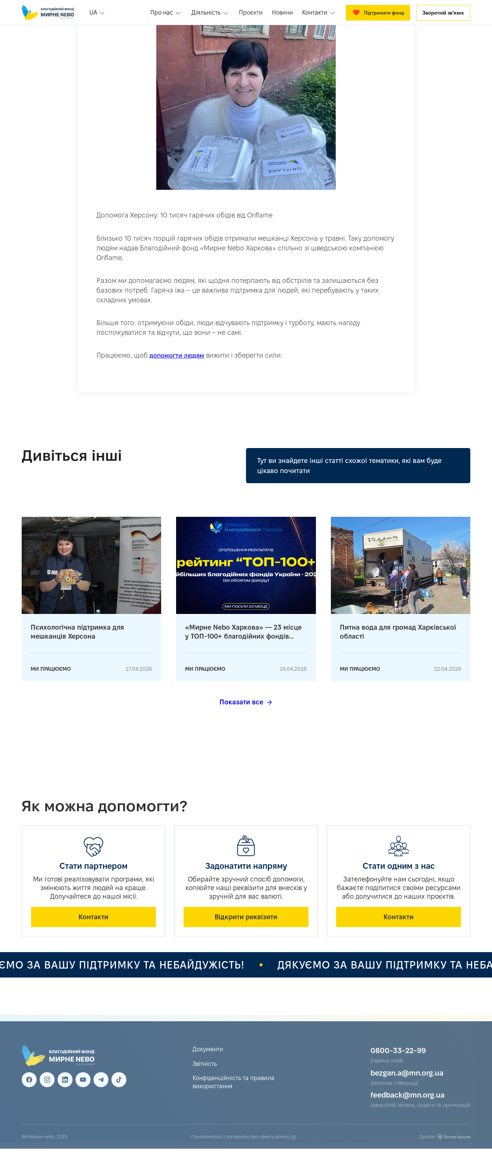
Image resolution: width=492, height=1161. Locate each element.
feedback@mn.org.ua (407, 1104)
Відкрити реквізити (246, 916)
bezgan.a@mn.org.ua (406, 1082)
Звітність (205, 1072)
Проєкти (251, 12)
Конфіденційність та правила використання (233, 1091)
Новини (282, 12)
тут (293, 1145)
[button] (98, 13)
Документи (208, 1058)
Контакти (93, 916)
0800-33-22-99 (398, 1059)
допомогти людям (177, 355)
